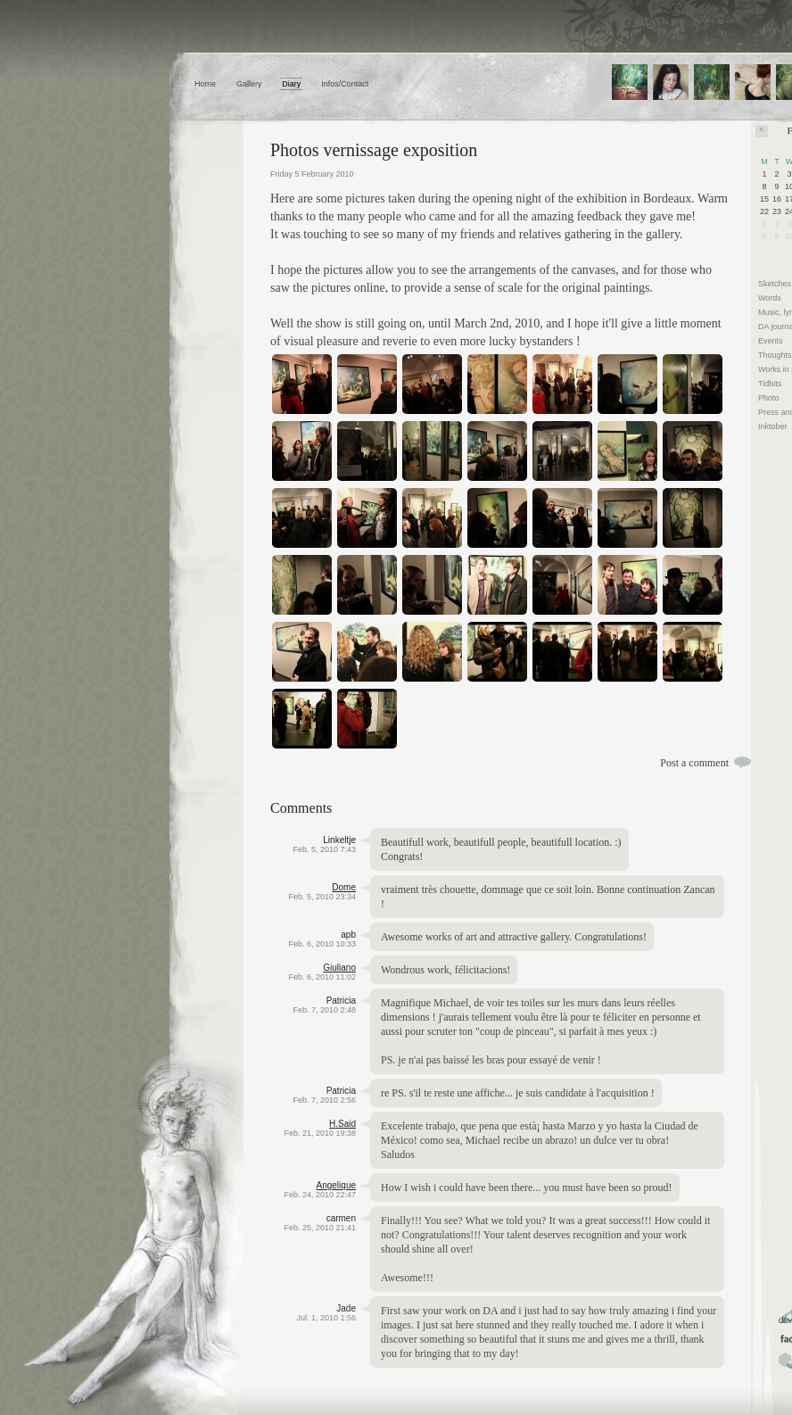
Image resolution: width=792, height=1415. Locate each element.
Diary (291, 83)
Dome (344, 887)
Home (205, 83)
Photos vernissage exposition (373, 150)
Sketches (774, 283)
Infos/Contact (344, 83)
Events (770, 340)
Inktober (773, 426)
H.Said (342, 1124)
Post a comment (694, 763)
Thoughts (775, 355)
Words (769, 298)
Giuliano (339, 967)
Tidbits (769, 383)
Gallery (249, 83)
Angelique (336, 1185)
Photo (769, 397)
